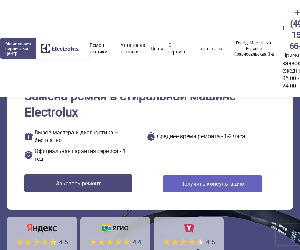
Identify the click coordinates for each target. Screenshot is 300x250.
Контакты (210, 48)
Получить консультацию (210, 184)
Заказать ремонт (75, 184)
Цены (157, 48)
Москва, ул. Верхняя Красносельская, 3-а (254, 48)
